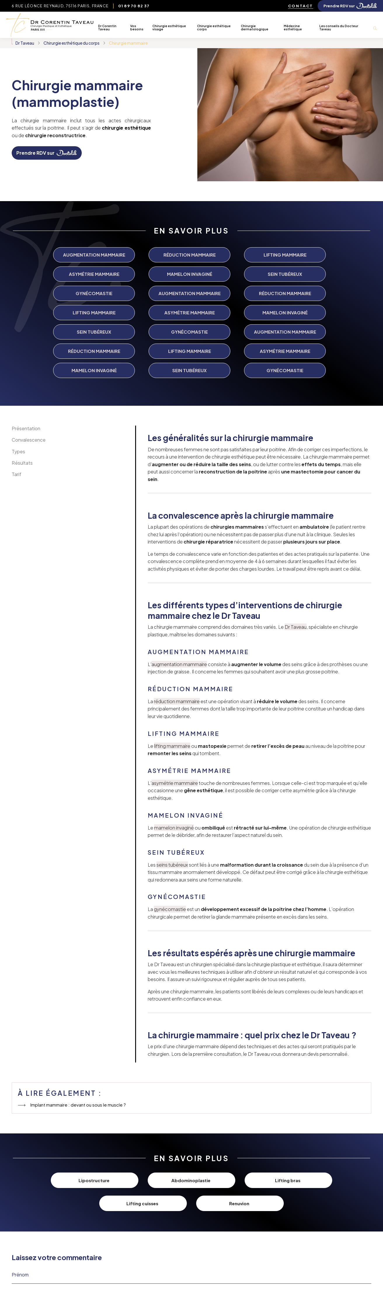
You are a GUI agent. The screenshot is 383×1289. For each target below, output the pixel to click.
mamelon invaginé (174, 753)
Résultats (22, 388)
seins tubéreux (172, 791)
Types (18, 377)
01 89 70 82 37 (133, 6)
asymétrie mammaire (175, 709)
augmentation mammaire (179, 590)
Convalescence (29, 366)
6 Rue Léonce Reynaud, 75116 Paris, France (60, 6)
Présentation (26, 354)
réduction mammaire (177, 627)
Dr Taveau (296, 553)
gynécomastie (170, 835)
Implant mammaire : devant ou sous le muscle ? (78, 1030)
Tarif (16, 400)
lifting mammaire (172, 672)
